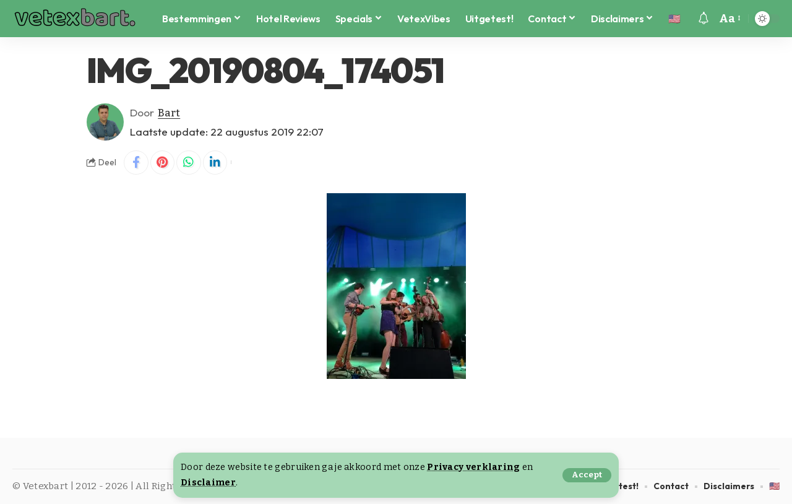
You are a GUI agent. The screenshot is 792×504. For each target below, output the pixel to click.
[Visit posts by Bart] (105, 122)
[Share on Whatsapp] (189, 162)
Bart (169, 112)
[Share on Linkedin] (216, 162)
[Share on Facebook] (136, 162)
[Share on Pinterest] (162, 162)
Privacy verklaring (473, 467)
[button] (586, 475)
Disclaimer (208, 482)
